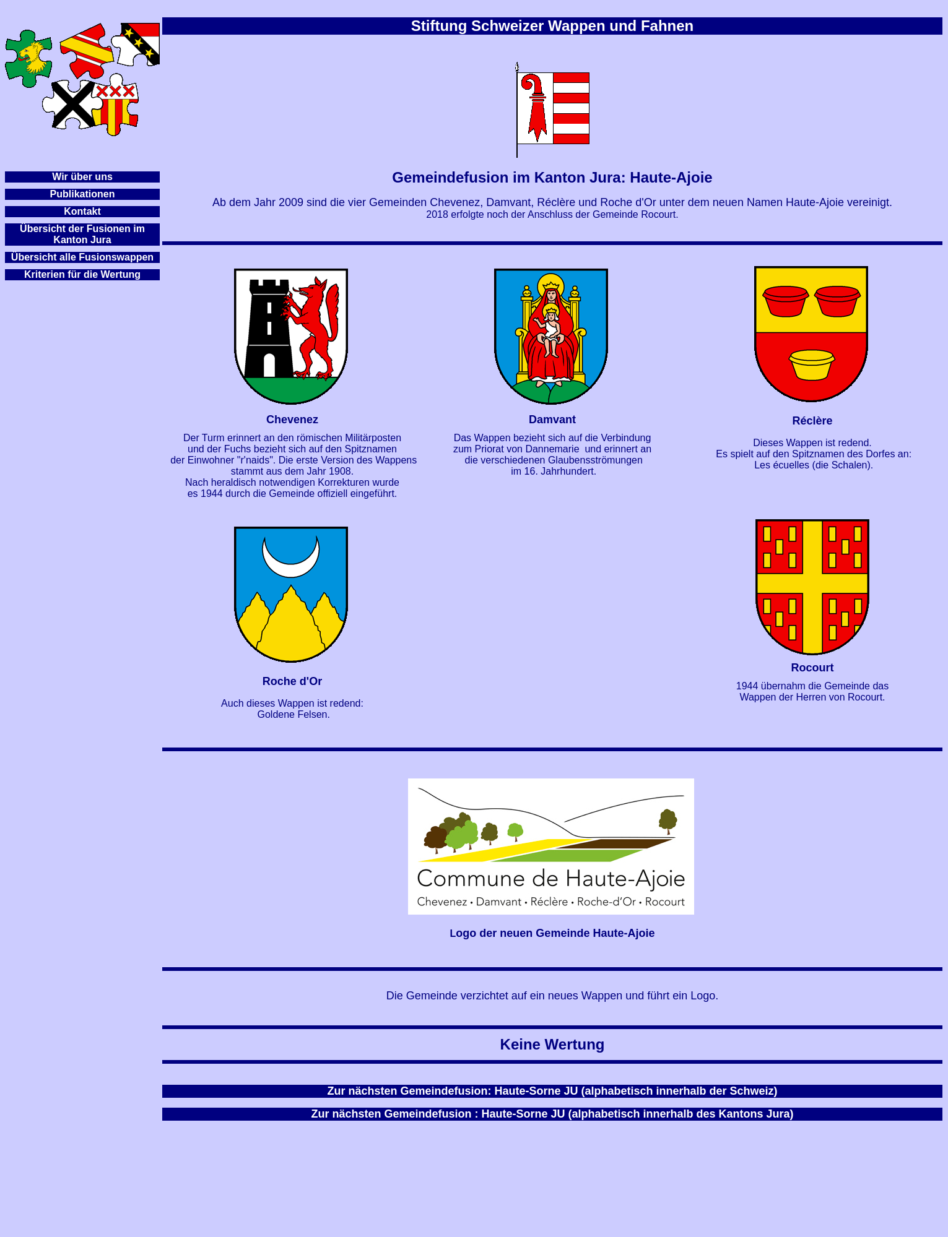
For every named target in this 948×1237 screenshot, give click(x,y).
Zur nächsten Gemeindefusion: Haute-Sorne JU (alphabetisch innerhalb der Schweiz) (552, 1091)
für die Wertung (104, 274)
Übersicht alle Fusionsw (67, 257)
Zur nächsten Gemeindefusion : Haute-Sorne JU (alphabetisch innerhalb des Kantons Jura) (552, 1114)
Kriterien (44, 274)
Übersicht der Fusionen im (82, 228)
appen (139, 257)
